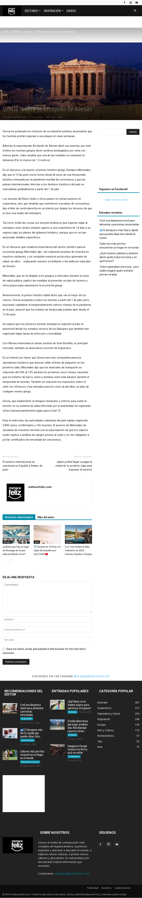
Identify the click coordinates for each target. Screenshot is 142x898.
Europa (17, 101)
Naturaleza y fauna (30, 762)
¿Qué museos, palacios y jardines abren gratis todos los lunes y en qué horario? (118, 257)
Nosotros (106, 888)
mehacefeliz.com (16, 117)
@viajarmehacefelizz (92, 676)
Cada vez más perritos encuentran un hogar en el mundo (119, 245)
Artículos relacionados (19, 517)
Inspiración (53, 11)
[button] (135, 11)
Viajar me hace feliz (116, 199)
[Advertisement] (71, 46)
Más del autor (46, 517)
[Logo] (13, 10)
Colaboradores (122, 888)
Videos (71, 11)
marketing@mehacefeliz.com (72, 873)
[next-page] (11, 561)
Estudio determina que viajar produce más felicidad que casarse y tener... (77, 726)
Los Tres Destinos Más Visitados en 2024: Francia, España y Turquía (78, 550)
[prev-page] (5, 561)
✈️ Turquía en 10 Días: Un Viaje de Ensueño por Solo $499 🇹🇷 (47, 550)
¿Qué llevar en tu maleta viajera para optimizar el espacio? (79, 705)
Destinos (33, 11)
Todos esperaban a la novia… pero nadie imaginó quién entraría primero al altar (119, 270)
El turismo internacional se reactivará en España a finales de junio (23, 465)
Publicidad (92, 888)
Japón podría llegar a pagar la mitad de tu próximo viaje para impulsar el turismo (73, 465)
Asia (37, 542)
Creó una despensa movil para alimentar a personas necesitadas (119, 222)
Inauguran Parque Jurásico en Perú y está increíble (77, 749)
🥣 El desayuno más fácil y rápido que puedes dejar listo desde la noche (118, 234)
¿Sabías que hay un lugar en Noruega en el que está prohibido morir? (16, 550)
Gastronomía (27, 740)
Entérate (72, 712)
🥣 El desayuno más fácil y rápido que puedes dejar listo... (31, 733)
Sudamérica (74, 756)
